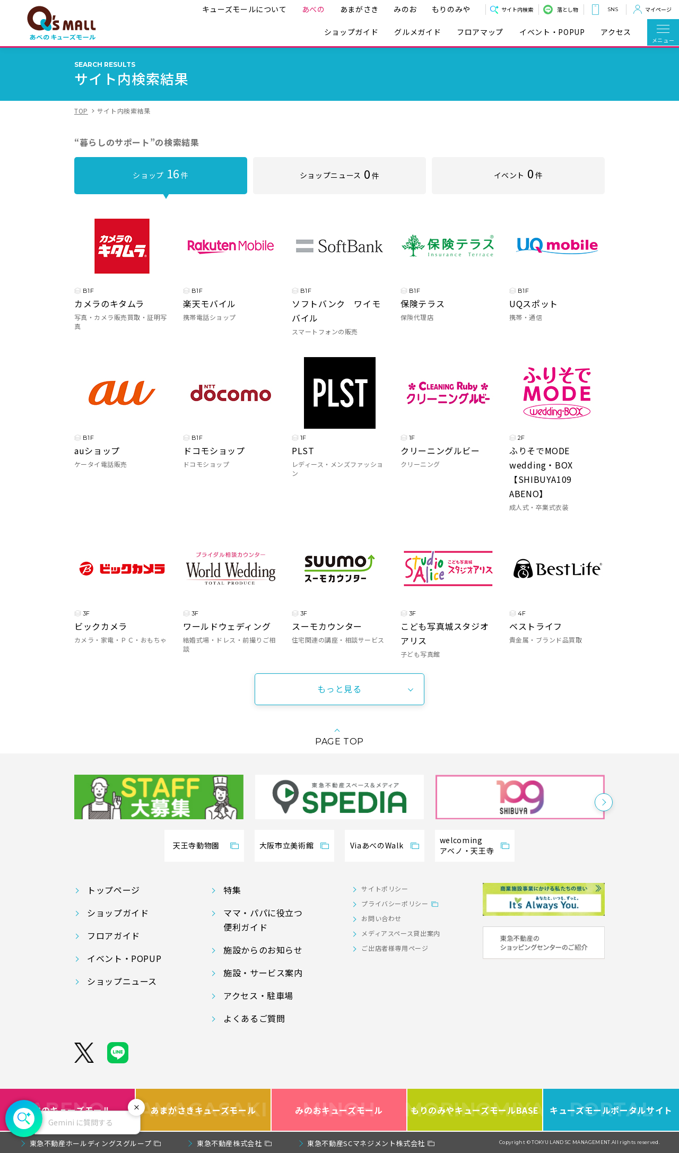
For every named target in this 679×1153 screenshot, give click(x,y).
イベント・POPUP (552, 32)
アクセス (615, 32)
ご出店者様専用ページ (394, 947)
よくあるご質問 (254, 1018)
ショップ (160, 172)
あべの (313, 9)
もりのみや (451, 9)
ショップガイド (351, 32)
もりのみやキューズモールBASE (475, 1109)
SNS (612, 9)
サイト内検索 (517, 9)
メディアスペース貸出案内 (400, 933)
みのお (405, 9)
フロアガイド (113, 935)
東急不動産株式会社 (229, 1143)
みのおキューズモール (338, 1109)
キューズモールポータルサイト (611, 1109)
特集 (232, 889)
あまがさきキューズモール (203, 1109)
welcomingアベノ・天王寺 (467, 845)
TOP (81, 110)
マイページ (658, 9)
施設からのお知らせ (263, 949)
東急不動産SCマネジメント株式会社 (366, 1143)
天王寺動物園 (196, 845)
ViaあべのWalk (376, 845)
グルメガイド (417, 32)
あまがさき (359, 9)
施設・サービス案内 (263, 972)
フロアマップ (480, 32)
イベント (518, 172)
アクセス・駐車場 (258, 995)
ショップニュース (339, 173)
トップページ (113, 889)
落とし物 (567, 9)
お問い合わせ (381, 918)
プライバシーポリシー (394, 903)
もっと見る (339, 688)
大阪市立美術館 (286, 845)
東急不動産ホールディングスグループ (91, 1143)
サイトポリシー (384, 888)
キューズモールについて (244, 9)
